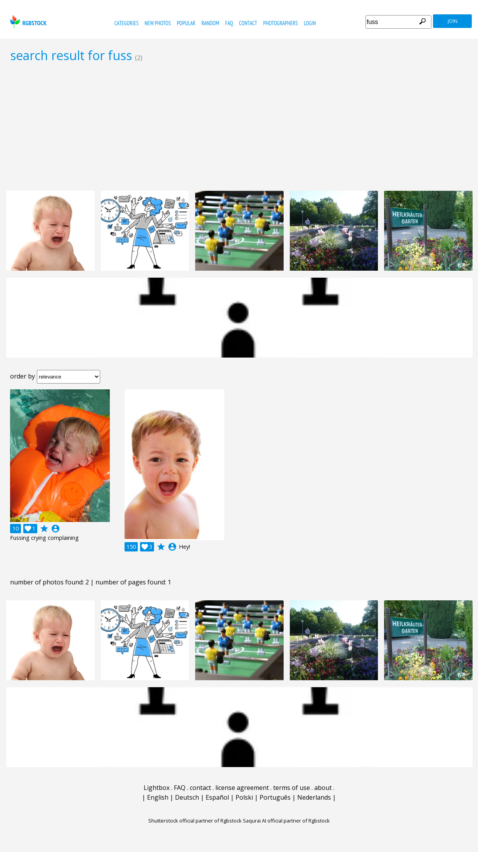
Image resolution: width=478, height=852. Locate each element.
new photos (157, 23)
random (210, 23)
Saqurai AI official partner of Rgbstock (286, 820)
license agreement (242, 787)
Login (310, 23)
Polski (244, 797)
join (452, 21)
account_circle (55, 528)
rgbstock (27, 21)
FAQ (229, 23)
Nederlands (314, 797)
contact (248, 23)
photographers (280, 23)
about (323, 787)
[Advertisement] (239, 126)
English (157, 797)
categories (126, 23)
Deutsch (187, 797)
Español (217, 797)
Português (275, 797)
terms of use (291, 787)
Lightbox (157, 787)
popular (186, 23)
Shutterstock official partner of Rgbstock (195, 820)
